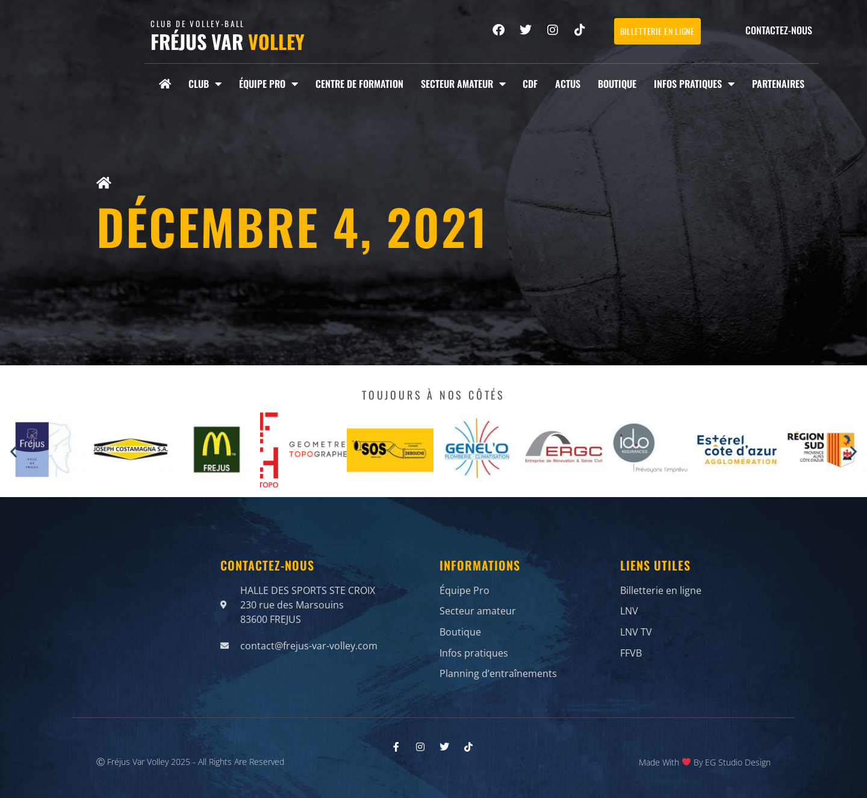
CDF (530, 83)
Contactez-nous (778, 30)
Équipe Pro (268, 83)
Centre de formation (359, 83)
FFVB (631, 645)
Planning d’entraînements (498, 663)
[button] (13, 451)
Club (205, 83)
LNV (629, 609)
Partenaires (778, 83)
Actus (567, 83)
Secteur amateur (463, 83)
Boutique (617, 83)
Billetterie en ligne (660, 591)
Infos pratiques (694, 83)
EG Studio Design (738, 760)
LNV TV (636, 627)
